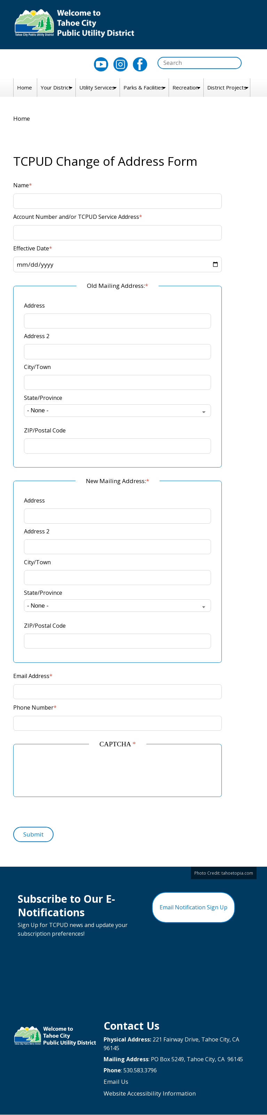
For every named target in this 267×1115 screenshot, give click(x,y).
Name (21, 185)
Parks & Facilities (143, 87)
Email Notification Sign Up (193, 907)
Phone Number (33, 707)
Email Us (116, 1082)
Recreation (185, 87)
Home (24, 87)
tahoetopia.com (237, 873)
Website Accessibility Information (150, 1093)
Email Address (31, 676)
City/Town (37, 367)
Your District (56, 87)
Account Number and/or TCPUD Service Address (76, 217)
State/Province (43, 398)
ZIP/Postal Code (45, 430)
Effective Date (31, 248)
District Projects (226, 87)
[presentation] (77, 772)
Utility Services (97, 87)
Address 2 (36, 336)
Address (34, 305)
